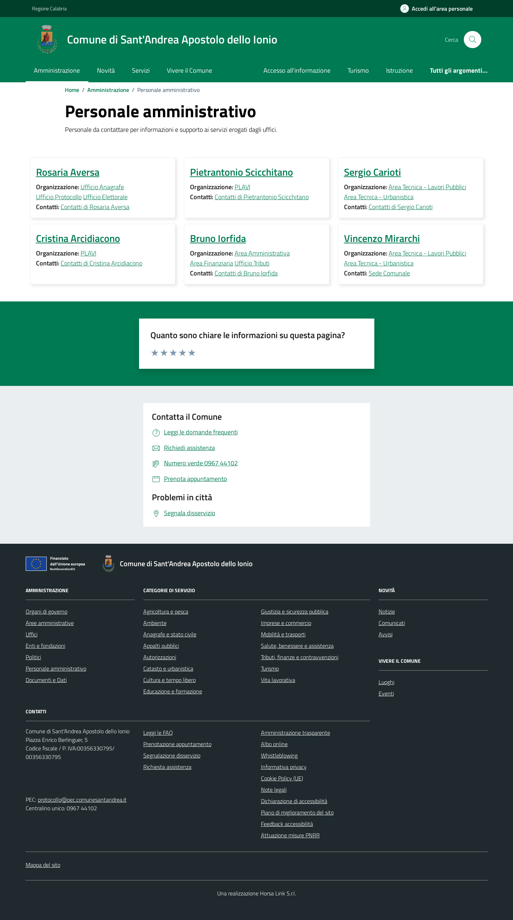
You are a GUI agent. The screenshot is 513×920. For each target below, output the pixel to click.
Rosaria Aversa (67, 172)
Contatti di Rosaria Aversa (95, 207)
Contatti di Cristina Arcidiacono (101, 263)
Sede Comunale (389, 273)
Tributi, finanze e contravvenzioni (299, 657)
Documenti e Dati (46, 680)
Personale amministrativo (56, 668)
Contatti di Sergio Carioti (401, 207)
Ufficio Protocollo (59, 197)
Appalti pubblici (161, 645)
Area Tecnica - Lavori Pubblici (427, 187)
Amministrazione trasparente (295, 732)
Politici (33, 657)
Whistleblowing (279, 755)
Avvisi (386, 634)
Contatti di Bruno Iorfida (246, 273)
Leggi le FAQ (158, 732)
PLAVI (242, 187)
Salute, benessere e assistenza (297, 645)
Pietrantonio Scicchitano (241, 172)
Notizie (387, 611)
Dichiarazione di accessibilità (294, 801)
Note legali (274, 789)
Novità (106, 70)
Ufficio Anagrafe (102, 187)
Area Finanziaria (211, 263)
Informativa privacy (284, 767)
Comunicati (392, 623)
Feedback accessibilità (287, 824)
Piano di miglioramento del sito (297, 812)
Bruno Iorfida (218, 238)
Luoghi (386, 682)
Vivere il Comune (189, 70)
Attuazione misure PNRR (290, 835)
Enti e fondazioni (45, 645)
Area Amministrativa (262, 253)
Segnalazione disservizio (171, 755)
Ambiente (154, 623)
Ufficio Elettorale (105, 197)
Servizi (141, 70)
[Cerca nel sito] (472, 39)
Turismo (358, 70)
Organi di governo (46, 611)
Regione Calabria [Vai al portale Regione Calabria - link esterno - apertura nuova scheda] (49, 8)
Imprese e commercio (286, 623)
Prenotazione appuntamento (177, 744)
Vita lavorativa (278, 680)
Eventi (386, 693)
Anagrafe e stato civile (169, 634)
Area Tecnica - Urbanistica (379, 197)
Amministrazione (57, 70)
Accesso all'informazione (296, 70)
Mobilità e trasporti (283, 634)
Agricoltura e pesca (165, 611)
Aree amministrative (50, 623)
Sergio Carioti (372, 172)
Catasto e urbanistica (168, 668)
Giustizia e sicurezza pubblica (294, 611)
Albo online (274, 744)
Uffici (31, 634)
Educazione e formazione (172, 691)
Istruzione (399, 70)
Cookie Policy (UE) (282, 778)
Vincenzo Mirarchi (382, 238)
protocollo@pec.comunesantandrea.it (82, 799)
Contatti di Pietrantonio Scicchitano (262, 197)
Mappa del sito (43, 864)
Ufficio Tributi (252, 263)
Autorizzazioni (159, 657)
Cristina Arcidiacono (78, 238)
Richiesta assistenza (167, 767)
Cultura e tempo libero (169, 680)
